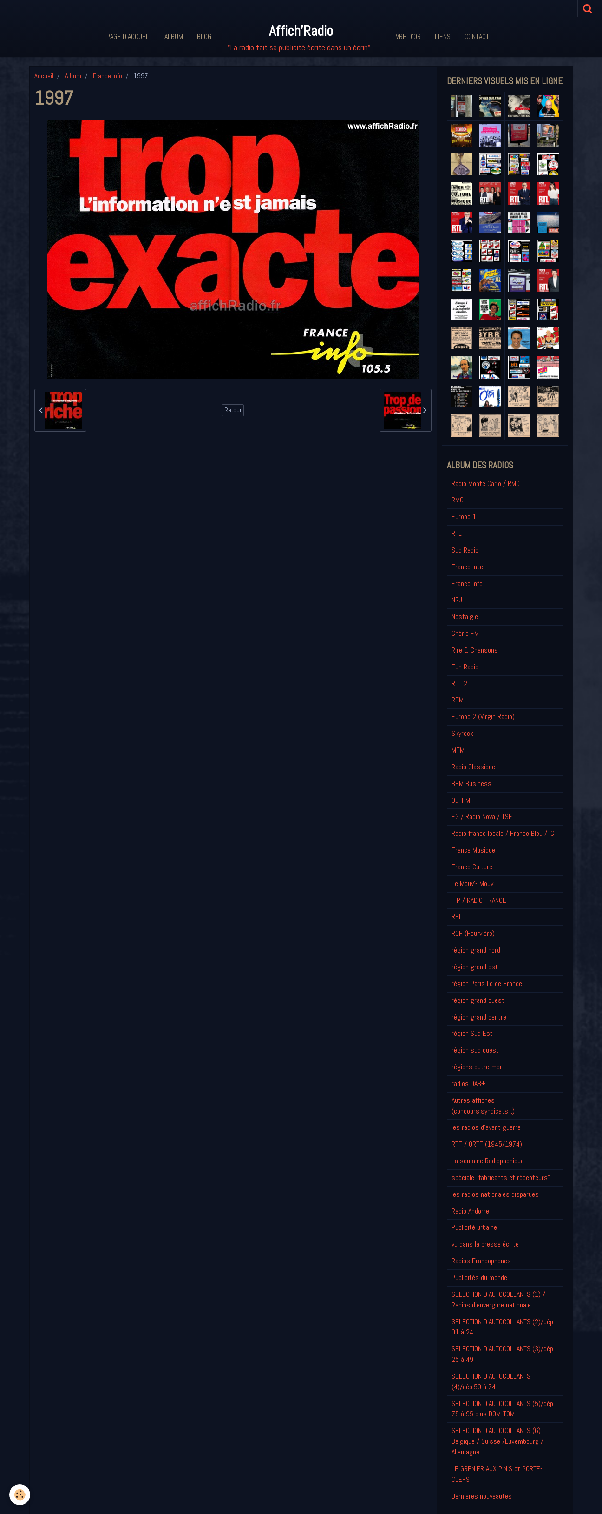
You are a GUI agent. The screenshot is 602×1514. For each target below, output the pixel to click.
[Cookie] (19, 1494)
